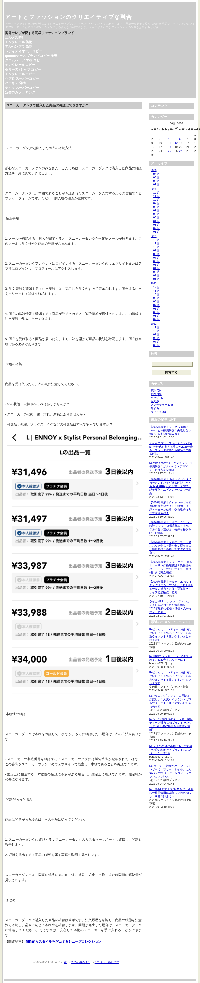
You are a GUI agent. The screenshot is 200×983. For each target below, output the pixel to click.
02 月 (156, 180)
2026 (153, 170)
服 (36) (155, 401)
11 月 (156, 196)
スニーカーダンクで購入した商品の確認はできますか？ (47, 105)
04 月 (156, 173)
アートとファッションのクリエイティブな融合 (68, 17)
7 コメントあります (107, 962)
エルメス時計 (15, 37)
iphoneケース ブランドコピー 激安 (31, 56)
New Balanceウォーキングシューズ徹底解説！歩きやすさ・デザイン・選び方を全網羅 (171, 466)
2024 (153, 236)
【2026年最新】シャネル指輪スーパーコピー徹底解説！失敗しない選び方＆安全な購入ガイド (170, 430)
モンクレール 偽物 (18, 42)
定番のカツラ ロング (20, 92)
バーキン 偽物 (15, 83)
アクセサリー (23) (162, 404)
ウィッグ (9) (158, 411)
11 (169, 142)
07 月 (156, 210)
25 (169, 150)
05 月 (156, 217)
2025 (153, 188)
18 (169, 146)
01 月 (156, 184)
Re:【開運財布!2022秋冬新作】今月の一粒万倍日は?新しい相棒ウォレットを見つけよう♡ (171, 793)
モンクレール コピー (20, 65)
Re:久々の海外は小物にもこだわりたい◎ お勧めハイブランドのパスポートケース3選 (170, 749)
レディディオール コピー (23, 51)
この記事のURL (80, 962)
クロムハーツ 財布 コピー (24, 60)
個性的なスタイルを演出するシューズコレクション (63, 941)
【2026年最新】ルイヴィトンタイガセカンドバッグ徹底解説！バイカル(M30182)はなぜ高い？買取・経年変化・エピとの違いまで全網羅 (170, 486)
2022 (153, 323)
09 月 (156, 203)
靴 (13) (155, 408)
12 (176, 142)
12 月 (156, 192)
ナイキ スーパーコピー (22, 88)
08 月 (156, 206)
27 (180, 150)
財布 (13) (156, 394)
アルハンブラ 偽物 (18, 46)
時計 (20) (156, 390)
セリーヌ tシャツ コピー (23, 69)
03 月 (156, 177)
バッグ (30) (158, 397)
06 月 (156, 213)
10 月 (156, 199)
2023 (153, 283)
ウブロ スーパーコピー (22, 78)
